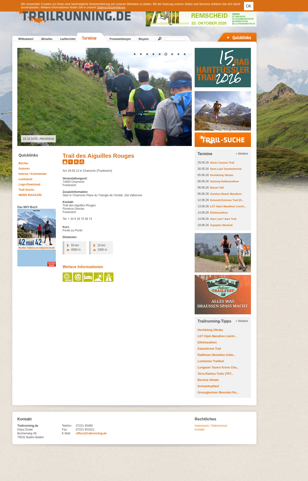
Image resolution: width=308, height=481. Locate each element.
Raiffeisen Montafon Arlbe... (217, 355)
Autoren (24, 168)
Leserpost (25, 179)
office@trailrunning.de (91, 433)
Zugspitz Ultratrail (221, 225)
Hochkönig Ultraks (221, 175)
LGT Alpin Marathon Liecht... (228, 206)
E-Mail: (66, 433)
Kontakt (200, 429)
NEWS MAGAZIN (30, 195)
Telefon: (67, 425)
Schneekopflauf (208, 386)
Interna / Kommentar (33, 174)
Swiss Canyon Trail (222, 162)
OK (248, 6)
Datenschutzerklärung (111, 7)
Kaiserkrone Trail (209, 348)
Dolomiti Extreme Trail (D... (227, 200)
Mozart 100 (217, 187)
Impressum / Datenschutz (211, 425)
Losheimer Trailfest (211, 361)
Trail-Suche (26, 189)
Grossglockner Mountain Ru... (218, 392)
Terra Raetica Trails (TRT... (215, 373)
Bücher (23, 163)
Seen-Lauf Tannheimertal (226, 168)
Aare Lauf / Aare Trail (223, 218)
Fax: (64, 429)
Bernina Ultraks (208, 380)
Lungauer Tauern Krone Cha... (218, 367)
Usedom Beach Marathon (226, 193)
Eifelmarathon (219, 212)
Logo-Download (29, 184)
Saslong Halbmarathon (224, 181)
